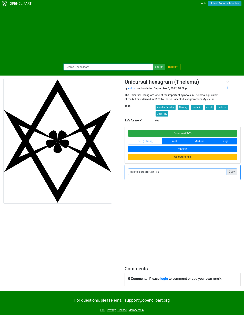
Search (159, 66)
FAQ (102, 310)
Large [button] (225, 141)
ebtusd (132, 88)
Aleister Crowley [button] (165, 107)
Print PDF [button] (182, 149)
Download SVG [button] (183, 133)
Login (203, 3)
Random (173, 66)
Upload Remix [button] (182, 156)
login (164, 279)
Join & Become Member (224, 3)
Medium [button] (199, 141)
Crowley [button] (183, 107)
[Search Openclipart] (108, 67)
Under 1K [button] (162, 113)
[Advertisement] (122, 35)
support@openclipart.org (147, 300)
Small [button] (174, 141)
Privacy (111, 310)
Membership (136, 310)
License (122, 310)
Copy (232, 171)
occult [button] (209, 107)
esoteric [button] (197, 107)
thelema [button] (222, 107)
